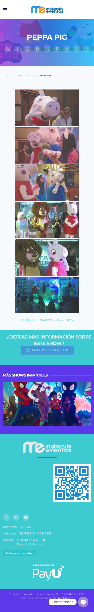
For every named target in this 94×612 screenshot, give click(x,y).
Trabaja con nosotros (19, 553)
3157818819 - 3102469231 (35, 533)
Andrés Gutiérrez (64, 598)
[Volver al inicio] (47, 9)
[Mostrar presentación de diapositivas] (47, 320)
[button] (5, 9)
